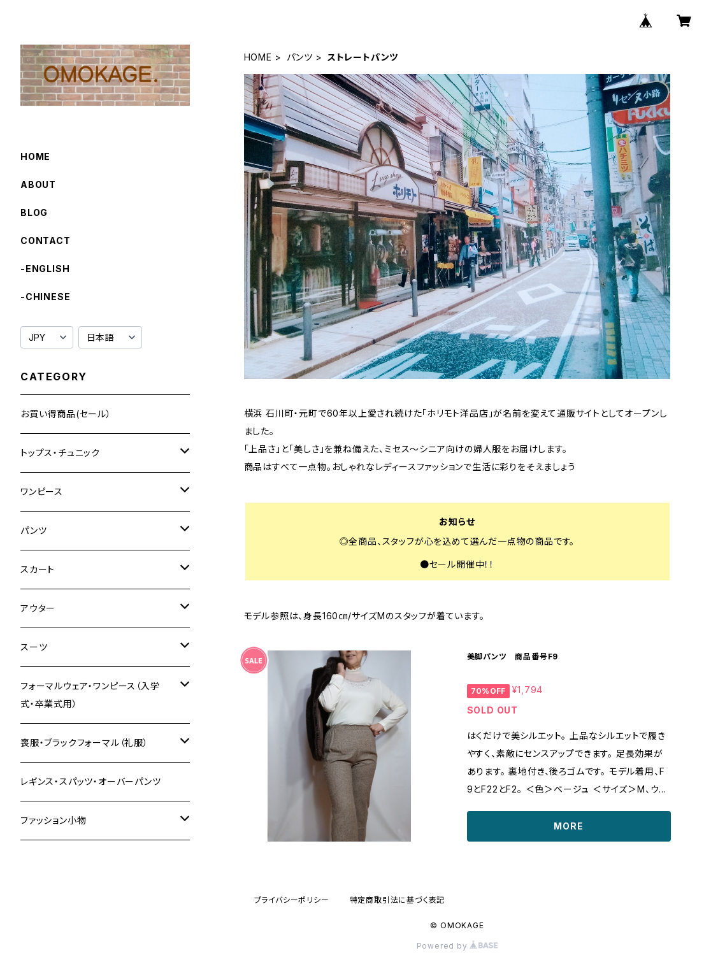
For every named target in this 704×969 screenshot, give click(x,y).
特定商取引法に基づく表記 (397, 900)
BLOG (34, 212)
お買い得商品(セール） (65, 413)
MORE (568, 826)
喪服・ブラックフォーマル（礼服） (84, 742)
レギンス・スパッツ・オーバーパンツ (90, 781)
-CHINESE (45, 296)
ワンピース (41, 491)
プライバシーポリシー (291, 900)
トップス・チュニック (60, 452)
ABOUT (38, 184)
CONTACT (45, 240)
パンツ (300, 57)
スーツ (33, 647)
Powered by (457, 946)
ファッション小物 (53, 820)
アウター (37, 608)
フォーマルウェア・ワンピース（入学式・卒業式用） (90, 694)
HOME (258, 57)
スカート (37, 569)
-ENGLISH (44, 268)
